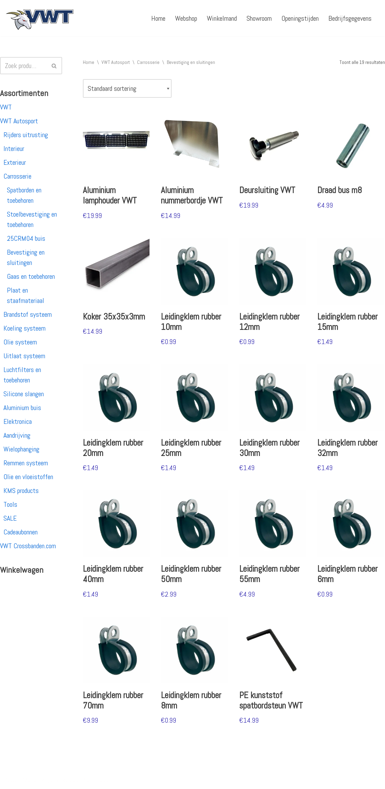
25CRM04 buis (26, 238)
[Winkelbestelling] (127, 88)
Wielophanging (21, 449)
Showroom (259, 18)
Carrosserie (17, 176)
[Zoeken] (23, 65)
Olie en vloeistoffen (28, 476)
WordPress (94, 779)
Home (158, 18)
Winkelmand (222, 18)
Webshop (186, 18)
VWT (6, 107)
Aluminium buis (22, 407)
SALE (10, 518)
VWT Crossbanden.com (28, 545)
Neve (11, 779)
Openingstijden (300, 18)
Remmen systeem (25, 462)
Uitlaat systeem (24, 355)
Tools (10, 504)
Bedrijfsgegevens (350, 18)
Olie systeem (20, 342)
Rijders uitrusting (25, 134)
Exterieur (14, 162)
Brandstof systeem (27, 314)
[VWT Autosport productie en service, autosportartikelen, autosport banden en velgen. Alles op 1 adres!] (39, 18)
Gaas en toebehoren (31, 276)
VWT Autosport (19, 120)
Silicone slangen (23, 393)
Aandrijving (16, 435)
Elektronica (17, 421)
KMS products (21, 490)
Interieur (13, 148)
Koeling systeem (24, 328)
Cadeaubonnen (20, 531)
